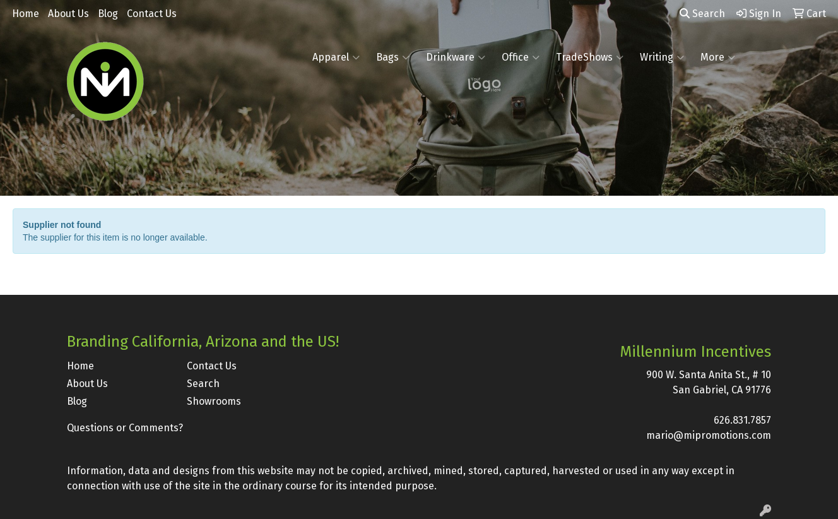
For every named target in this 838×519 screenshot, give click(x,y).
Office (521, 57)
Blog (108, 14)
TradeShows (589, 57)
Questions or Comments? (125, 428)
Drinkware (455, 57)
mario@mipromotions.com (708, 435)
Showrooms (214, 401)
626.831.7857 (742, 420)
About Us (68, 14)
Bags (393, 57)
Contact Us (152, 14)
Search (702, 14)
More (717, 57)
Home (25, 14)
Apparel (336, 57)
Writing (662, 57)
